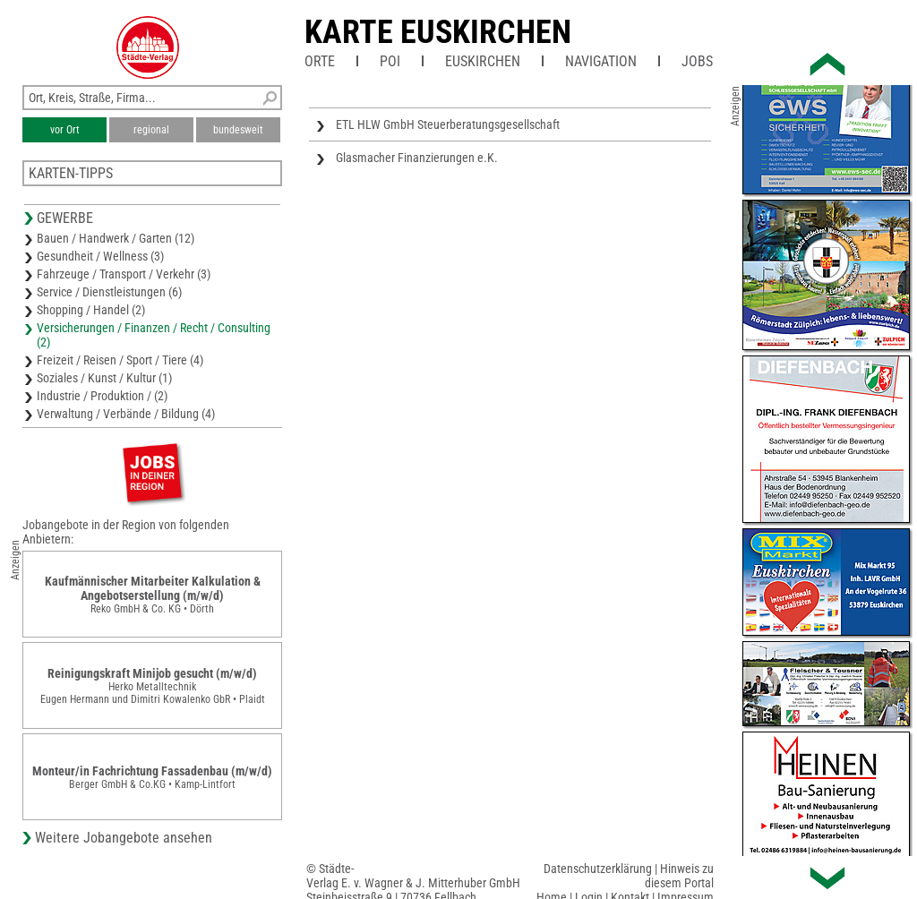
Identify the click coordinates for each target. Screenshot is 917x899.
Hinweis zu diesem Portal (679, 875)
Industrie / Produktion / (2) (102, 396)
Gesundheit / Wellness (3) (100, 256)
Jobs (697, 61)
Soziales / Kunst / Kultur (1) (104, 378)
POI (390, 61)
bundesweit (238, 130)
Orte (319, 61)
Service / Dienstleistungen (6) (109, 292)
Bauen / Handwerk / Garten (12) (115, 238)
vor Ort (65, 130)
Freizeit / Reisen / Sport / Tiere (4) (120, 360)
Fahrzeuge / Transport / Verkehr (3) (123, 274)
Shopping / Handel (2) (91, 310)
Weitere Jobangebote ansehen (123, 837)
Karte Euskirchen (437, 32)
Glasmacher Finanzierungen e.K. (417, 157)
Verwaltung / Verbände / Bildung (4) (126, 414)
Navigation (601, 61)
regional (151, 130)
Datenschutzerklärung (598, 868)
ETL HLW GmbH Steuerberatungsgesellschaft (448, 124)
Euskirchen (482, 61)
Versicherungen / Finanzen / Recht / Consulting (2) (153, 335)
